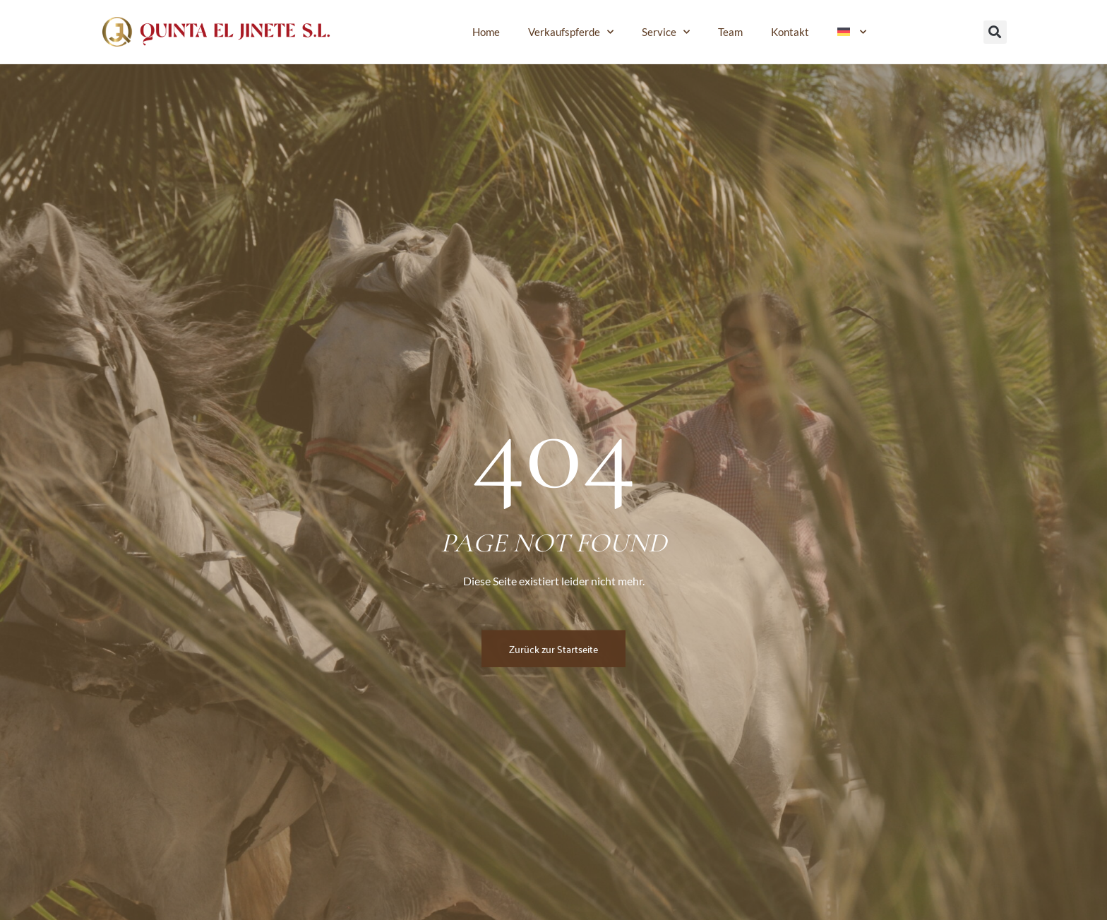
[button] (995, 32)
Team (730, 31)
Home (486, 31)
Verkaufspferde (571, 32)
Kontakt (790, 31)
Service (666, 32)
